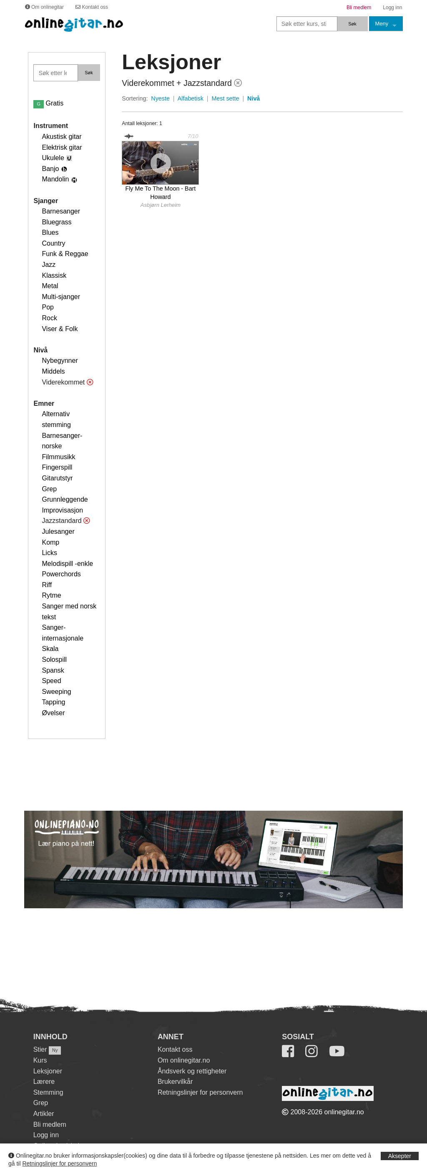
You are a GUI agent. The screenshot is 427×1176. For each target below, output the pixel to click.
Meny (382, 23)
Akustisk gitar (61, 136)
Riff (47, 584)
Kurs (40, 1060)
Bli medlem (49, 1124)
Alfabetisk (190, 98)
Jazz (48, 264)
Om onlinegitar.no (184, 1060)
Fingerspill (57, 467)
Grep (49, 489)
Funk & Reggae (65, 253)
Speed (51, 680)
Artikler (43, 1113)
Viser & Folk (60, 328)
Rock (49, 318)
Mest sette (225, 98)
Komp (50, 542)
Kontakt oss (175, 1049)
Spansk (53, 670)
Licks (49, 552)
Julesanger (58, 531)
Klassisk (54, 275)
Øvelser (53, 712)
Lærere (44, 1081)
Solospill (54, 659)
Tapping (53, 702)
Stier (40, 1049)
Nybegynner (60, 360)
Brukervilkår (175, 1081)
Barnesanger (61, 211)
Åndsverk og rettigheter (192, 1071)
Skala (50, 648)
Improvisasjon (62, 510)
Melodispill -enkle (67, 563)
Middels (53, 371)
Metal (50, 285)
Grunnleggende (65, 499)
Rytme (51, 595)
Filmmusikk (58, 456)
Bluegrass (56, 222)
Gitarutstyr (57, 478)
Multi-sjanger (61, 296)
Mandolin (55, 179)
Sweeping (56, 691)
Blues (50, 232)
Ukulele (53, 157)
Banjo (50, 168)
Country (53, 243)
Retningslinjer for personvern (59, 1163)
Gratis (48, 103)
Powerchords (61, 574)
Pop (47, 307)
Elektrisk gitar (62, 147)
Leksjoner (47, 1071)
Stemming (48, 1092)
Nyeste (160, 98)
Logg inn (46, 1134)
